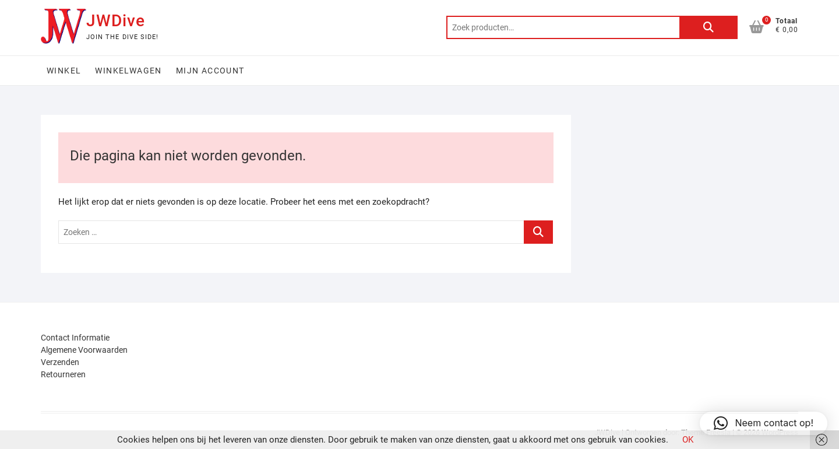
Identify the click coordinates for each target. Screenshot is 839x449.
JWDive (115, 20)
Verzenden (60, 362)
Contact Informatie (75, 337)
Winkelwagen (128, 70)
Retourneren (63, 374)
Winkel (64, 70)
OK (687, 439)
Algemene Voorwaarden (84, 350)
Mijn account (210, 70)
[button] (763, 423)
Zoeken (708, 27)
